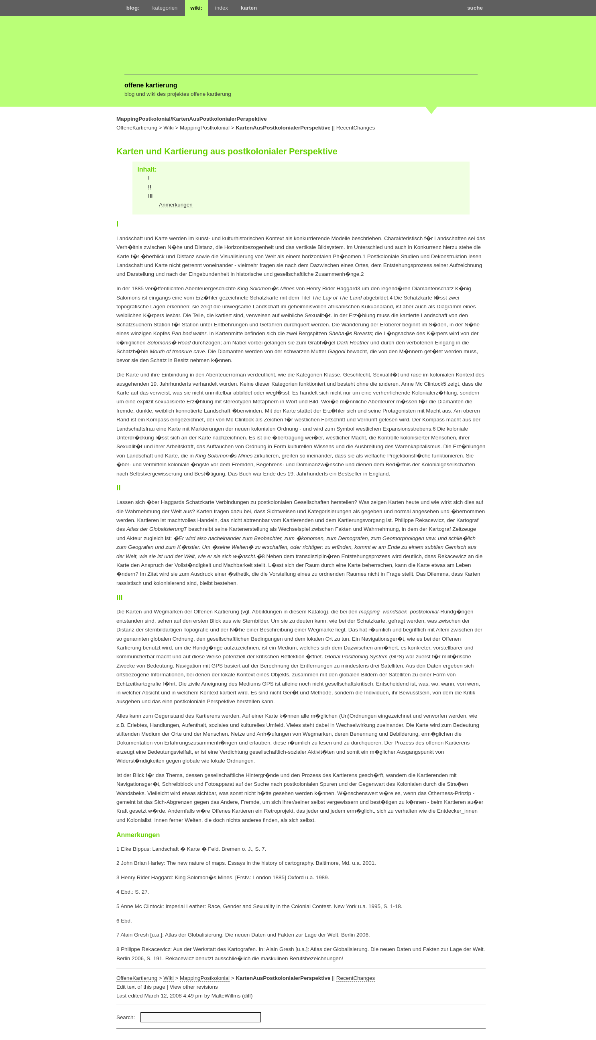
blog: (133, 8)
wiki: (196, 8)
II (149, 187)
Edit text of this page (140, 987)
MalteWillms (226, 996)
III (150, 196)
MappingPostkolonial (205, 128)
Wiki (168, 128)
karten (249, 8)
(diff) (247, 996)
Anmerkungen (176, 205)
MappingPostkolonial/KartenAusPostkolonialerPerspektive (191, 119)
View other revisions (194, 987)
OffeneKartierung (136, 128)
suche (475, 8)
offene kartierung (150, 85)
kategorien (165, 8)
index (221, 8)
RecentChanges (355, 128)
